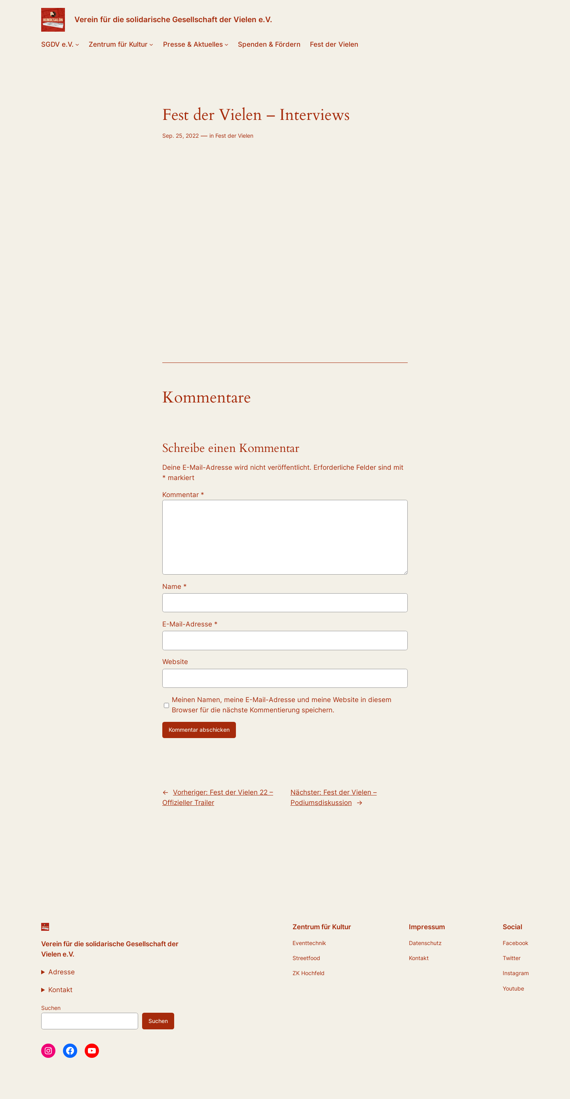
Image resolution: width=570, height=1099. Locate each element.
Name (174, 586)
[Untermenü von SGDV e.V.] (77, 44)
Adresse (61, 972)
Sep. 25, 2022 (180, 135)
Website (175, 662)
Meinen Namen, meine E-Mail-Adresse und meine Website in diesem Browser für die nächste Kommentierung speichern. (281, 705)
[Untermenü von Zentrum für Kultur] (151, 44)
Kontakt (60, 990)
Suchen (51, 1007)
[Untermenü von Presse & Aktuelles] (226, 44)
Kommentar (183, 495)
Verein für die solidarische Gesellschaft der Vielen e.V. (173, 19)
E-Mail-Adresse (190, 624)
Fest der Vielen (234, 135)
